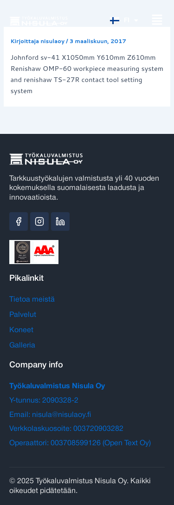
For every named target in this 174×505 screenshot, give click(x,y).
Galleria (22, 345)
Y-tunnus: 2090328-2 (43, 401)
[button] (157, 20)
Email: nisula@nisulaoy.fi (50, 415)
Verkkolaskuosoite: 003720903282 (66, 429)
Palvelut (22, 315)
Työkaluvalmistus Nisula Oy (57, 386)
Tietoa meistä (32, 300)
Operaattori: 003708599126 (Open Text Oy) (80, 443)
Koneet (21, 330)
